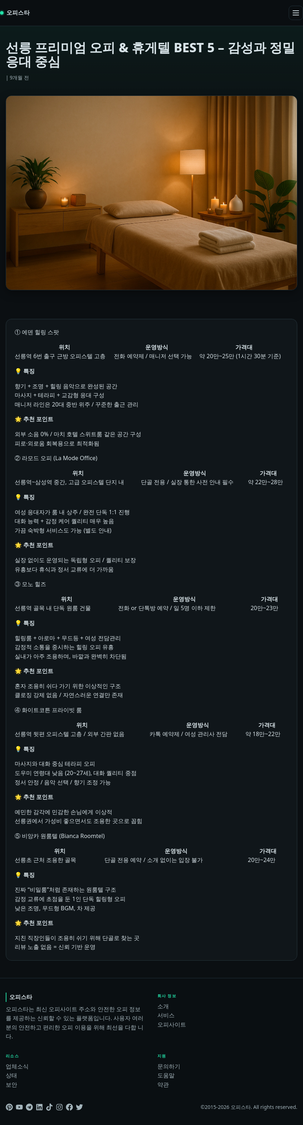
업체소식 (17, 1066)
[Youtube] (19, 1107)
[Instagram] (59, 1107)
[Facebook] (69, 1107)
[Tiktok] (49, 1107)
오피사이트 (171, 1024)
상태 (11, 1075)
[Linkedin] (39, 1107)
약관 (163, 1085)
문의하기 (168, 1066)
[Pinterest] (9, 1107)
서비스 (166, 1015)
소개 (163, 1006)
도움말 (166, 1075)
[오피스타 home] (15, 13)
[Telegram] (29, 1107)
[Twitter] (79, 1107)
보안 (11, 1085)
